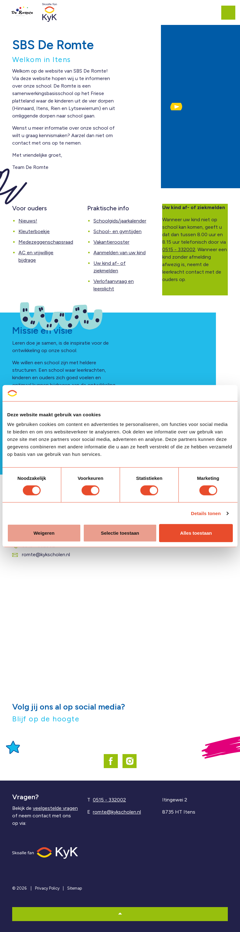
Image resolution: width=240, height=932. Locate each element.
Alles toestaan (196, 533)
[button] (176, 106)
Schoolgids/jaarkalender (119, 221)
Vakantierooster (111, 242)
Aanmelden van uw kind (119, 253)
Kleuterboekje (34, 231)
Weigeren (43, 533)
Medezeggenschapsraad (45, 242)
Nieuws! (27, 221)
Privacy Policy (47, 888)
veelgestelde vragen (55, 808)
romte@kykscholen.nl (41, 555)
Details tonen (206, 513)
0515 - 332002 (178, 249)
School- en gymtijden (117, 231)
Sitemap (74, 888)
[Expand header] (230, 12)
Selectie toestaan (120, 533)
